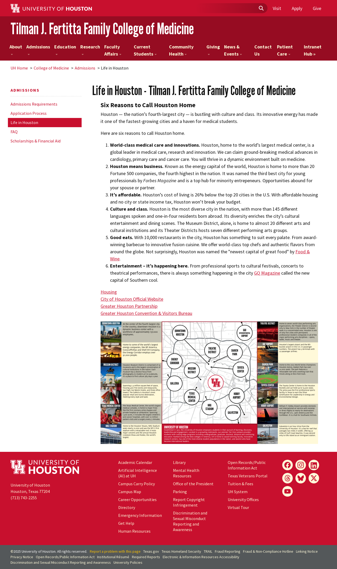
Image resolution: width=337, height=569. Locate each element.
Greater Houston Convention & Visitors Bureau (146, 313)
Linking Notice (307, 551)
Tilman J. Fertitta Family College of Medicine (102, 28)
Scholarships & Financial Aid (36, 141)
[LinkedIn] (314, 465)
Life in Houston (24, 122)
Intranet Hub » (312, 50)
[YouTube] (287, 491)
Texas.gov (151, 551)
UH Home (19, 68)
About (15, 49)
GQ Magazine (267, 273)
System (237, 491)
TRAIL (208, 551)
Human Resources (134, 531)
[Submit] (261, 8)
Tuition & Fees (240, 483)
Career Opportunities (137, 499)
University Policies (127, 562)
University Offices (243, 499)
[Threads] (287, 478)
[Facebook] (287, 465)
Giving (213, 49)
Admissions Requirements (34, 104)
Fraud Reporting (227, 551)
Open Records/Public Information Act (247, 465)
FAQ (14, 131)
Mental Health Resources (186, 473)
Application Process (29, 113)
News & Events (233, 50)
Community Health (181, 50)
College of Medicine (51, 68)
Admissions (38, 49)
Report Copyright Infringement (189, 502)
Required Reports (146, 557)
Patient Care (285, 50)
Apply (297, 8)
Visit (277, 8)
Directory (126, 507)
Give (317, 8)
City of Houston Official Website (132, 299)
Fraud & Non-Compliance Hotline (268, 551)
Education (65, 49)
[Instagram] (300, 465)
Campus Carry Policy (136, 483)
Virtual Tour (238, 507)
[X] (314, 478)
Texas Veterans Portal (247, 475)
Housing (109, 292)
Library (179, 462)
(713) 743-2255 (24, 497)
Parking (180, 491)
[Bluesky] (300, 478)
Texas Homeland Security (181, 551)
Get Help (126, 523)
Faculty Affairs (112, 50)
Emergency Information (140, 515)
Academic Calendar (135, 462)
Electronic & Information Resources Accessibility (201, 557)
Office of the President (193, 483)
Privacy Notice (22, 557)
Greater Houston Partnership (129, 306)
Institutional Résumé (113, 557)
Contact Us (263, 50)
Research (90, 49)
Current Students (145, 50)
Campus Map (129, 491)
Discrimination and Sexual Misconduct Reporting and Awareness (190, 521)
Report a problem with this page (115, 551)
